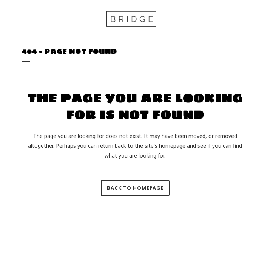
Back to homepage (135, 187)
